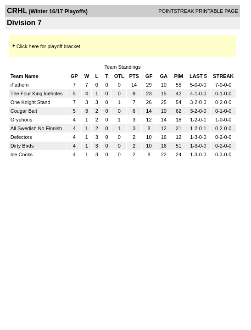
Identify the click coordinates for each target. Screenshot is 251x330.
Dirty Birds (22, 145)
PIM (178, 76)
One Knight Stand (30, 102)
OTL (119, 76)
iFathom (20, 85)
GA (164, 76)
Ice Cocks (22, 154)
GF (148, 76)
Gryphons (22, 119)
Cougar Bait (24, 111)
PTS (134, 76)
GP (74, 76)
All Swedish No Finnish (36, 128)
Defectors (21, 137)
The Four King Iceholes (37, 93)
